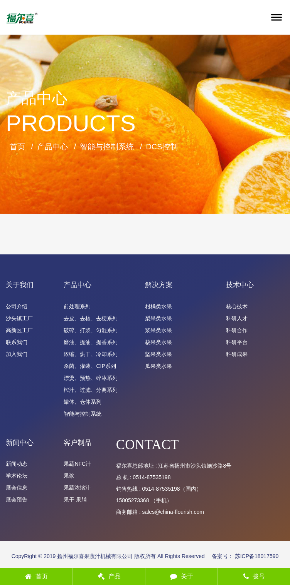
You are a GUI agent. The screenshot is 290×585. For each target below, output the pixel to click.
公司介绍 (16, 306)
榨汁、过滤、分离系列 (91, 390)
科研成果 (237, 354)
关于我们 (20, 285)
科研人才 (237, 318)
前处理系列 (77, 306)
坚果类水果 (158, 354)
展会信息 (16, 488)
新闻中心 (20, 442)
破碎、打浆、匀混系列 (91, 330)
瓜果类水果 (158, 366)
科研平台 (237, 342)
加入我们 (16, 354)
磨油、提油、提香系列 (91, 342)
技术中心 (240, 285)
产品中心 (52, 146)
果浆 (69, 476)
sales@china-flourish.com (173, 512)
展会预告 (16, 499)
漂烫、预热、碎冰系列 (91, 378)
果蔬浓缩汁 (77, 488)
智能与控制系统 (107, 146)
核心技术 (237, 306)
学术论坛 (16, 476)
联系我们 (16, 342)
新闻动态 (16, 464)
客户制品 (77, 442)
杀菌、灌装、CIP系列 (90, 366)
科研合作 (237, 330)
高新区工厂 (19, 330)
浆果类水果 (158, 330)
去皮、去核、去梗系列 (91, 318)
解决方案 (159, 285)
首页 (17, 146)
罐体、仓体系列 (82, 402)
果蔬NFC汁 (77, 464)
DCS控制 (161, 146)
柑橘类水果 (158, 306)
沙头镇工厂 (19, 318)
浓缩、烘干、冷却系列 (91, 354)
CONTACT (147, 444)
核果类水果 (158, 342)
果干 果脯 (75, 499)
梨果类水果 (158, 318)
